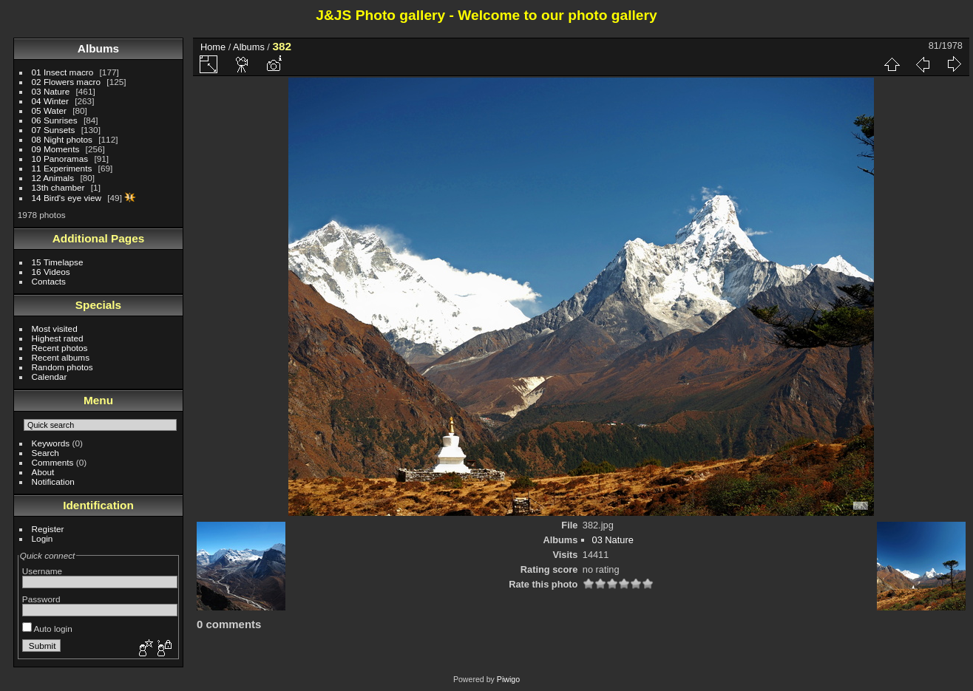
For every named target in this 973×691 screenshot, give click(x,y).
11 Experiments (62, 168)
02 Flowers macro (66, 81)
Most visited (55, 328)
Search (45, 452)
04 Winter (50, 101)
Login (42, 538)
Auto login (47, 628)
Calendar (49, 376)
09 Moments (56, 149)
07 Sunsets (53, 130)
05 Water (49, 110)
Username (42, 571)
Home (213, 46)
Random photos (62, 367)
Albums (98, 48)
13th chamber (58, 187)
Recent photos (60, 348)
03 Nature (51, 91)
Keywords (51, 443)
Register (48, 529)
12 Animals (53, 178)
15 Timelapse (58, 262)
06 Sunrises (55, 120)
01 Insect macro (63, 72)
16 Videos (51, 271)
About (43, 472)
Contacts (49, 281)
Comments (53, 462)
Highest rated (58, 338)
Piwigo (508, 679)
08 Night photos (62, 139)
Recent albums (60, 357)
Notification (53, 481)
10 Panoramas (60, 158)
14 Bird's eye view (66, 197)
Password (41, 599)
